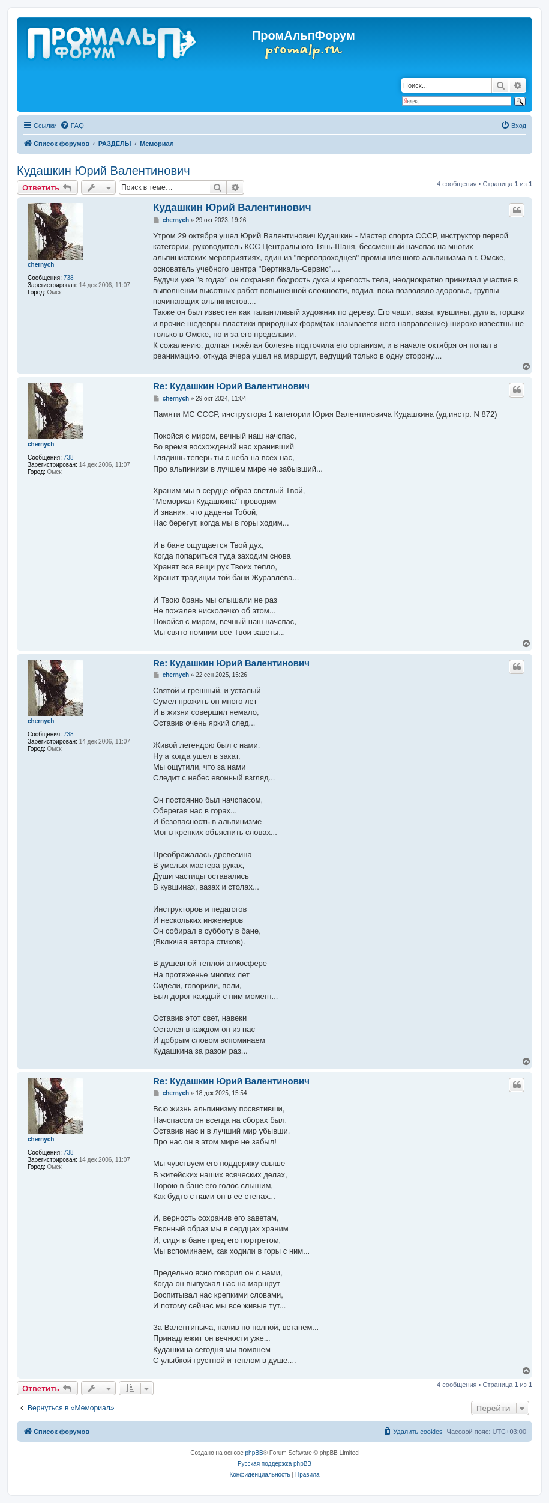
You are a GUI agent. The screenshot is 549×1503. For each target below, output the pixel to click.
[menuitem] (72, 125)
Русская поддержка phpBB (274, 1463)
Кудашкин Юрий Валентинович (103, 170)
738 (69, 278)
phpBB (254, 1453)
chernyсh (41, 264)
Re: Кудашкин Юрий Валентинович (231, 386)
